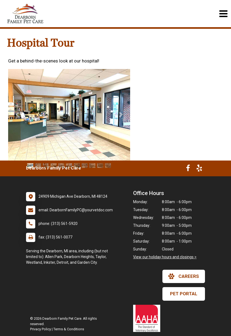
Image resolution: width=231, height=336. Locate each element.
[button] (17, 115)
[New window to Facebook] (188, 169)
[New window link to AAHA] (148, 318)
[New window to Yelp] (199, 169)
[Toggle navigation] (223, 13)
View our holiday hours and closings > (165, 257)
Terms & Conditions (68, 329)
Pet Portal (183, 293)
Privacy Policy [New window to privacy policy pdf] (40, 329)
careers (183, 276)
